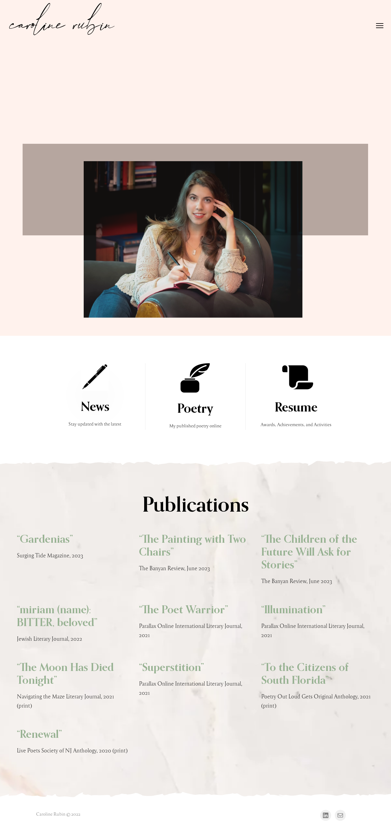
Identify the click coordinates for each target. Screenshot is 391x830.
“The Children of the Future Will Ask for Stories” (309, 552)
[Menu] (377, 26)
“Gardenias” (45, 539)
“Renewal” (39, 734)
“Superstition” (171, 667)
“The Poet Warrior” (183, 610)
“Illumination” (293, 610)
